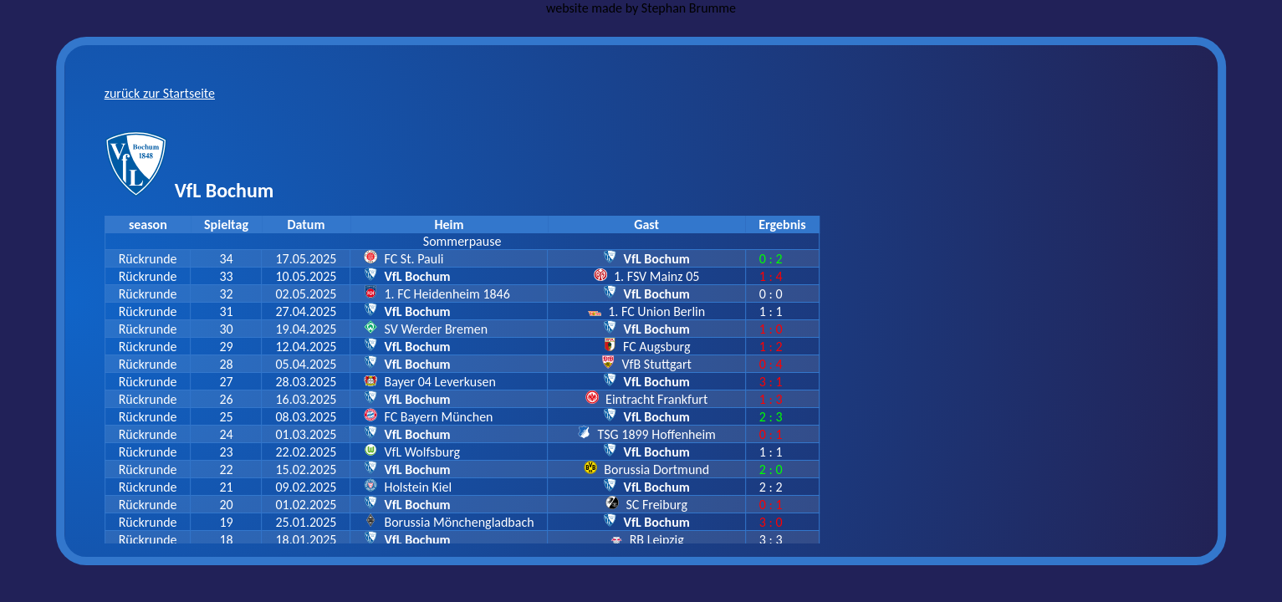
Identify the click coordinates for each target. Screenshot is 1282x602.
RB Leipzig (657, 540)
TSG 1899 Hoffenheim (657, 434)
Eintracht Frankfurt (656, 399)
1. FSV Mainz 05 (656, 276)
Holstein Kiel (418, 487)
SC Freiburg (656, 505)
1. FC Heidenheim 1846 (446, 294)
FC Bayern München (438, 417)
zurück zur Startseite (160, 93)
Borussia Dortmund (656, 469)
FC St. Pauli (413, 259)
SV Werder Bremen (436, 329)
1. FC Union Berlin (656, 311)
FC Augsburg (657, 347)
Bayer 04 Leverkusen (439, 382)
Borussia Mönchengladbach (459, 522)
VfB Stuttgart (657, 364)
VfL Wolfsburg (422, 452)
